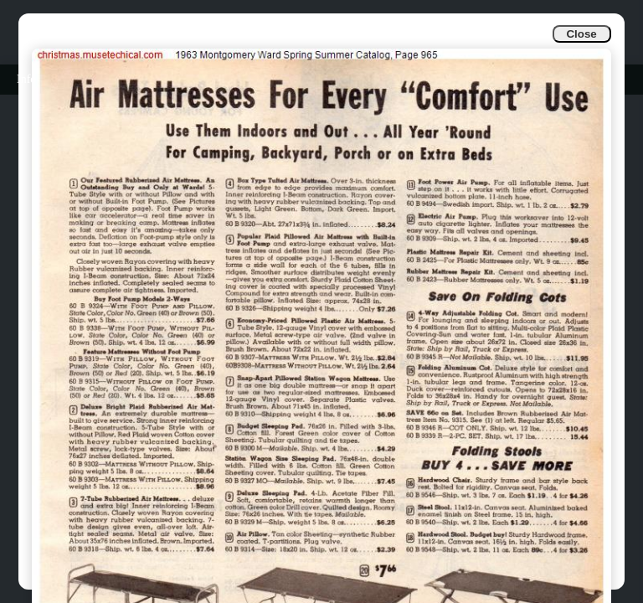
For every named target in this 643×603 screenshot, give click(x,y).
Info (26, 79)
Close (581, 34)
